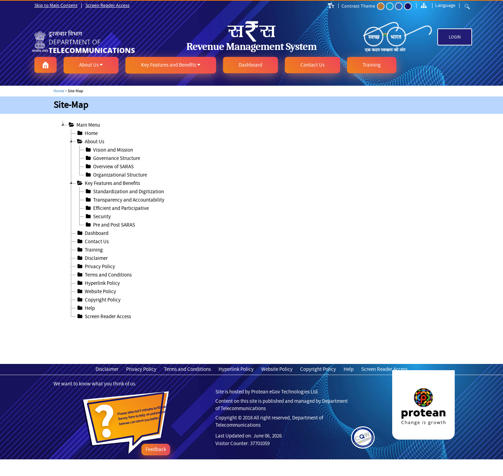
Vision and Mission (108, 150)
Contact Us (92, 241)
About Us (90, 141)
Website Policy (96, 291)
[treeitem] (255, 133)
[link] (101, 41)
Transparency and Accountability (124, 200)
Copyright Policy (98, 300)
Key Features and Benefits (108, 183)
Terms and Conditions (104, 275)
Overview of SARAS (109, 166)
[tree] (251, 221)
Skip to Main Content (55, 5)
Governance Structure (112, 158)
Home (87, 133)
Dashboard (92, 233)
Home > (60, 91)
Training (89, 250)
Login (455, 37)
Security (97, 216)
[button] (45, 65)
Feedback (156, 449)
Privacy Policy (95, 266)
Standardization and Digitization (124, 191)
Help (85, 308)
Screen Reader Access (107, 5)
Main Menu (83, 125)
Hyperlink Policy (98, 283)
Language (445, 5)
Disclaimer (92, 258)
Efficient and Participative (116, 208)
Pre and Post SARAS (109, 225)
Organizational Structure (115, 175)
